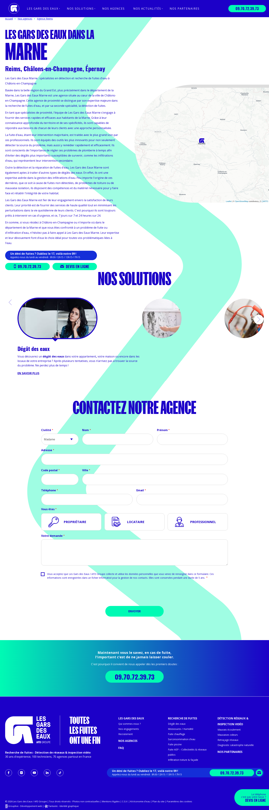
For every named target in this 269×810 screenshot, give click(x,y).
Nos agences (113, 8)
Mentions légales (111, 801)
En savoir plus (28, 373)
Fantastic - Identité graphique (64, 806)
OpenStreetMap (241, 201)
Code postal (49, 470)
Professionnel (203, 522)
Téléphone (48, 490)
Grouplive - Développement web (25, 806)
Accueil (9, 18)
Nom (85, 430)
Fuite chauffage (176, 734)
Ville (85, 470)
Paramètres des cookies (179, 801)
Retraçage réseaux (228, 740)
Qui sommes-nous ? (129, 723)
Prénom (162, 430)
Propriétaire (75, 522)
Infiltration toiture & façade (183, 759)
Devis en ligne (74, 266)
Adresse (46, 450)
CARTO (265, 201)
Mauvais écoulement (229, 729)
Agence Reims (45, 18)
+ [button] (139, 89)
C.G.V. (125, 801)
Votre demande (52, 536)
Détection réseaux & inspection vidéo (233, 721)
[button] (10, 302)
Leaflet (228, 201)
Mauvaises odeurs (228, 734)
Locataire (135, 522)
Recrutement (125, 734)
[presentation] (134, 594)
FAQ (121, 748)
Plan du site (158, 801)
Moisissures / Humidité (180, 729)
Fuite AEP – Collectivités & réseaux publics (187, 752)
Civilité (46, 430)
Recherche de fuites (182, 718)
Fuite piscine (175, 744)
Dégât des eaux (176, 723)
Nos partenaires (185, 8)
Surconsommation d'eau (181, 739)
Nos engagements (128, 729)
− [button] (139, 94)
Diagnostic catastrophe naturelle (236, 745)
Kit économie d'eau (140, 801)
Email (140, 490)
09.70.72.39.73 (247, 8)
